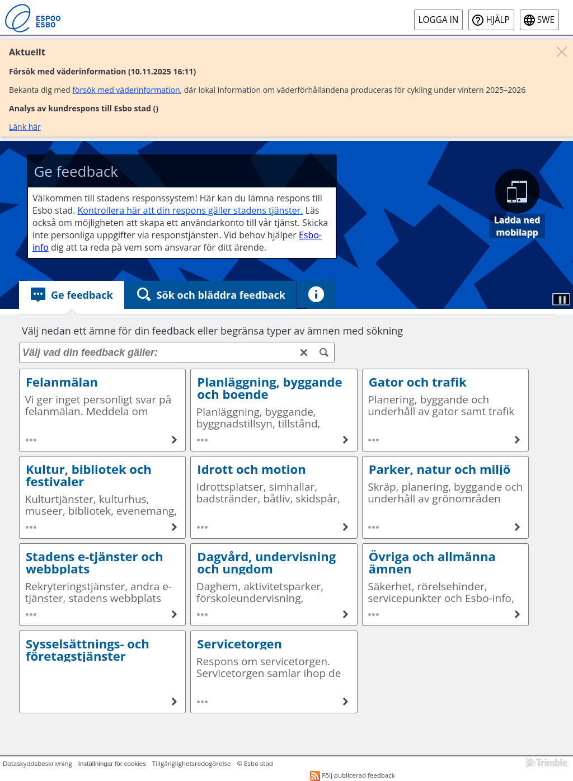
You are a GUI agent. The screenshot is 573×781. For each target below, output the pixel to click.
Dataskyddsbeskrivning (37, 763)
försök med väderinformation (126, 89)
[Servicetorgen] (345, 701)
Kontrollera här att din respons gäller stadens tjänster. (190, 210)
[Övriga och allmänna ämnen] (517, 614)
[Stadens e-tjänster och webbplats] (174, 614)
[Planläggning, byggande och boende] (345, 439)
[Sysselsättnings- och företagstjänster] (174, 701)
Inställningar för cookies (112, 763)
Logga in (439, 20)
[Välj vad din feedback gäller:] (177, 352)
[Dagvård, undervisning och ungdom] (345, 614)
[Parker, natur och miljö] (517, 527)
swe (546, 20)
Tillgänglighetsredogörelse (191, 763)
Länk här (25, 126)
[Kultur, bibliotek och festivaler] (174, 527)
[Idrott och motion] (345, 527)
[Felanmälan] (174, 439)
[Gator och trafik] (517, 439)
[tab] (71, 295)
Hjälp (497, 20)
